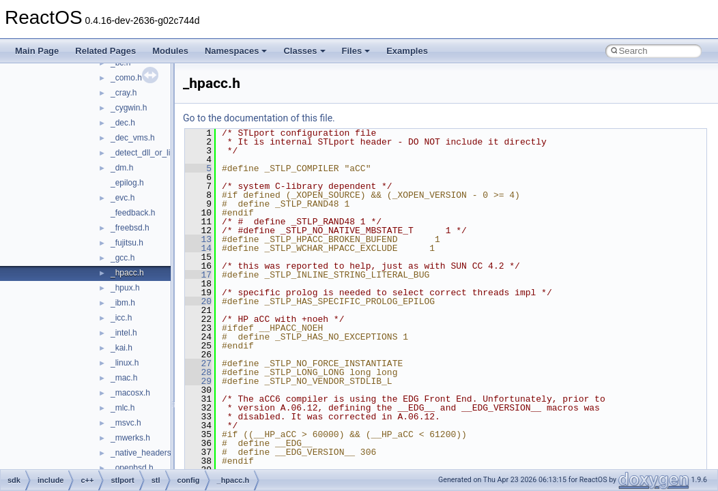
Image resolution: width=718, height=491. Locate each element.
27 (198, 363)
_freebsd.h (130, 228)
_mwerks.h (130, 438)
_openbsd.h (132, 468)
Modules (170, 51)
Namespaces (236, 51)
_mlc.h (122, 408)
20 (198, 301)
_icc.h (121, 318)
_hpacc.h (127, 273)
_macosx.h (130, 393)
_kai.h (121, 348)
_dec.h (123, 123)
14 (198, 248)
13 (198, 239)
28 (198, 372)
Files (356, 51)
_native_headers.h (144, 453)
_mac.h (124, 378)
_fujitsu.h (127, 243)
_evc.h (122, 198)
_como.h (126, 78)
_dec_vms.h (133, 138)
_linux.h (125, 363)
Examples (407, 51)
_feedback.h (133, 213)
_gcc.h (122, 258)
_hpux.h (125, 288)
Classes (304, 51)
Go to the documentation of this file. (259, 118)
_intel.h (124, 333)
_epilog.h (127, 183)
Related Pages (105, 51)
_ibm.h (123, 303)
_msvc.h (126, 423)
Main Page (37, 51)
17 (198, 275)
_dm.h (122, 168)
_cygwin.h (129, 108)
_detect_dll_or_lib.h (146, 153)
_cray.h (124, 93)
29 (198, 381)
